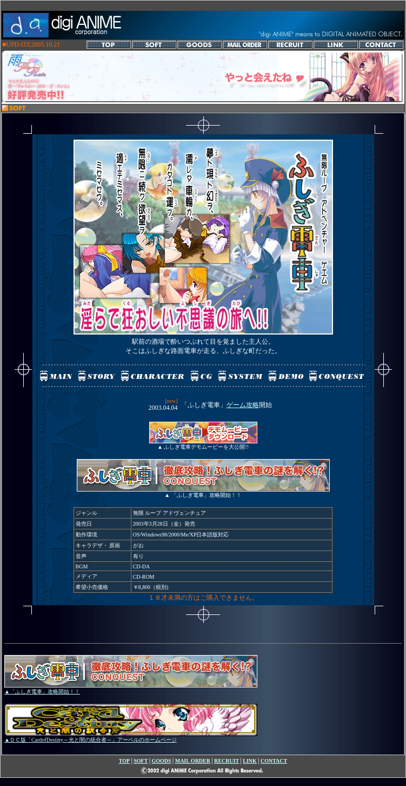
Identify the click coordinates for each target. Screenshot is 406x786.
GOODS (161, 761)
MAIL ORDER (192, 761)
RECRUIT (226, 761)
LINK (250, 761)
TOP (124, 761)
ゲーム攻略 (243, 405)
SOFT (141, 761)
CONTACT (274, 761)
